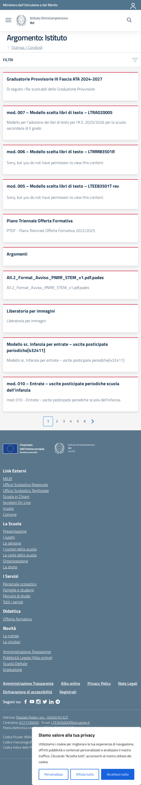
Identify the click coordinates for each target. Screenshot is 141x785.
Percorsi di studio (16, 596)
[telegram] (58, 701)
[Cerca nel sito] (129, 20)
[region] (86, 756)
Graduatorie (12, 669)
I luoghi (9, 537)
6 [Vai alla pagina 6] (85, 421)
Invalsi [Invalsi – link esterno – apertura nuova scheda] (8, 508)
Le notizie (11, 636)
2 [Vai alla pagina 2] (57, 421)
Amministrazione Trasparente (27, 652)
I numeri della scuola (20, 549)
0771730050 (29, 722)
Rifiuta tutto (85, 774)
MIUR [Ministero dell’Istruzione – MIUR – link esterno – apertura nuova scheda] (7, 479)
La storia (10, 567)
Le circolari (11, 642)
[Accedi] (133, 5)
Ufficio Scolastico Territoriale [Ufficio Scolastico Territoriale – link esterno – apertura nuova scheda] (26, 491)
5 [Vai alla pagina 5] (78, 421)
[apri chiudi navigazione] (8, 21)
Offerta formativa (17, 619)
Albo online (70, 683)
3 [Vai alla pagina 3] (64, 421)
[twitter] (45, 701)
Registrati (67, 692)
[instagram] (38, 701)
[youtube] (32, 701)
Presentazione (15, 531)
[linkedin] (51, 701)
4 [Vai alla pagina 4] (71, 421)
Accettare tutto (118, 774)
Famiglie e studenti (18, 590)
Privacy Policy (99, 683)
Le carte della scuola (20, 555)
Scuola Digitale (15, 664)
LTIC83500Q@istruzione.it (70, 722)
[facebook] (25, 701)
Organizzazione (15, 561)
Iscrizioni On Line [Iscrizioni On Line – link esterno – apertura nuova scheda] (17, 502)
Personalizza (53, 774)
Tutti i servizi (13, 602)
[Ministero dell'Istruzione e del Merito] (30, 4)
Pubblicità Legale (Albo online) (27, 658)
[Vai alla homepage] (42, 20)
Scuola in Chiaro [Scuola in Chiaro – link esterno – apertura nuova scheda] (16, 496)
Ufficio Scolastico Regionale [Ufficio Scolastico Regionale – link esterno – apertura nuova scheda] (25, 485)
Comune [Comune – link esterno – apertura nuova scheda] (10, 514)
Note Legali (127, 683)
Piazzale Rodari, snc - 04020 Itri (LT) (42, 717)
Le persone (12, 543)
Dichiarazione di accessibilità (27, 692)
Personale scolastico (19, 584)
